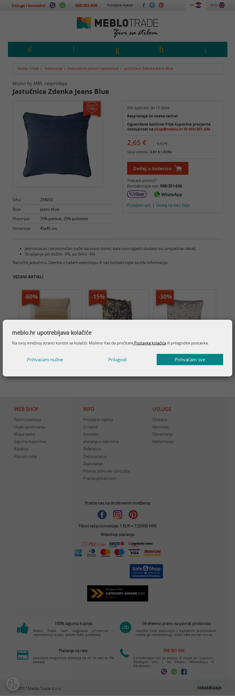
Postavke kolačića (149, 343)
